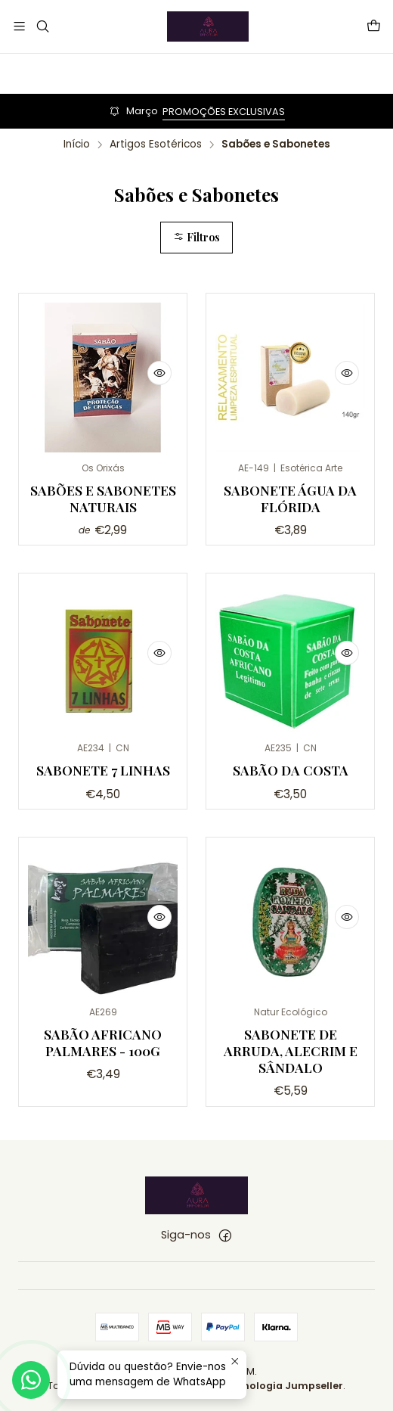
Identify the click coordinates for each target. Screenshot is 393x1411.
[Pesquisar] (42, 26)
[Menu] (19, 26)
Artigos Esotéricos (156, 144)
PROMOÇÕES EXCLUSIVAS (223, 111)
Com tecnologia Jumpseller (271, 1385)
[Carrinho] (374, 26)
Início (76, 144)
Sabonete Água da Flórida (290, 498)
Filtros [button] (196, 236)
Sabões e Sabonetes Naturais (103, 498)
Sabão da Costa (290, 835)
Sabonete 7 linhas (103, 815)
